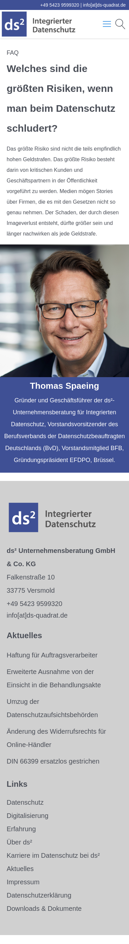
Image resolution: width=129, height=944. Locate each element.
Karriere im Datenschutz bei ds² (53, 855)
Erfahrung (21, 829)
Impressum (23, 882)
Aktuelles (20, 868)
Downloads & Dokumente (44, 908)
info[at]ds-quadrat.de (104, 5)
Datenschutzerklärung (39, 895)
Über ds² (19, 842)
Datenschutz (25, 802)
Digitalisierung (28, 815)
